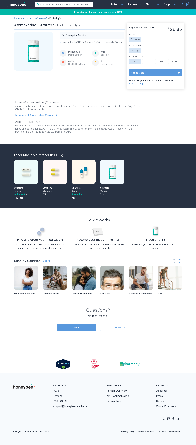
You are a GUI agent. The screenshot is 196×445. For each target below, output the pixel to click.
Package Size (136, 57)
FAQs (76, 327)
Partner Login (114, 401)
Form (132, 34)
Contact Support (138, 83)
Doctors (57, 395)
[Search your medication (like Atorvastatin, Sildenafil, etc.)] (66, 4)
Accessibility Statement (169, 431)
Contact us (119, 327)
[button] (117, 4)
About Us (161, 390)
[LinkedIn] (168, 419)
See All (47, 260)
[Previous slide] (174, 261)
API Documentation (117, 395)
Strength (135, 46)
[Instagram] (163, 419)
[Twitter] (178, 419)
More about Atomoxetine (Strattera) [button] (36, 115)
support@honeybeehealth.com (70, 406)
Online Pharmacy (166, 406)
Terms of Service (146, 431)
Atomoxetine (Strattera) (35, 18)
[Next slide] (179, 261)
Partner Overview (116, 390)
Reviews (161, 401)
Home (17, 18)
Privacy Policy (127, 431)
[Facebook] (173, 419)
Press (159, 395)
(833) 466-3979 (62, 401)
